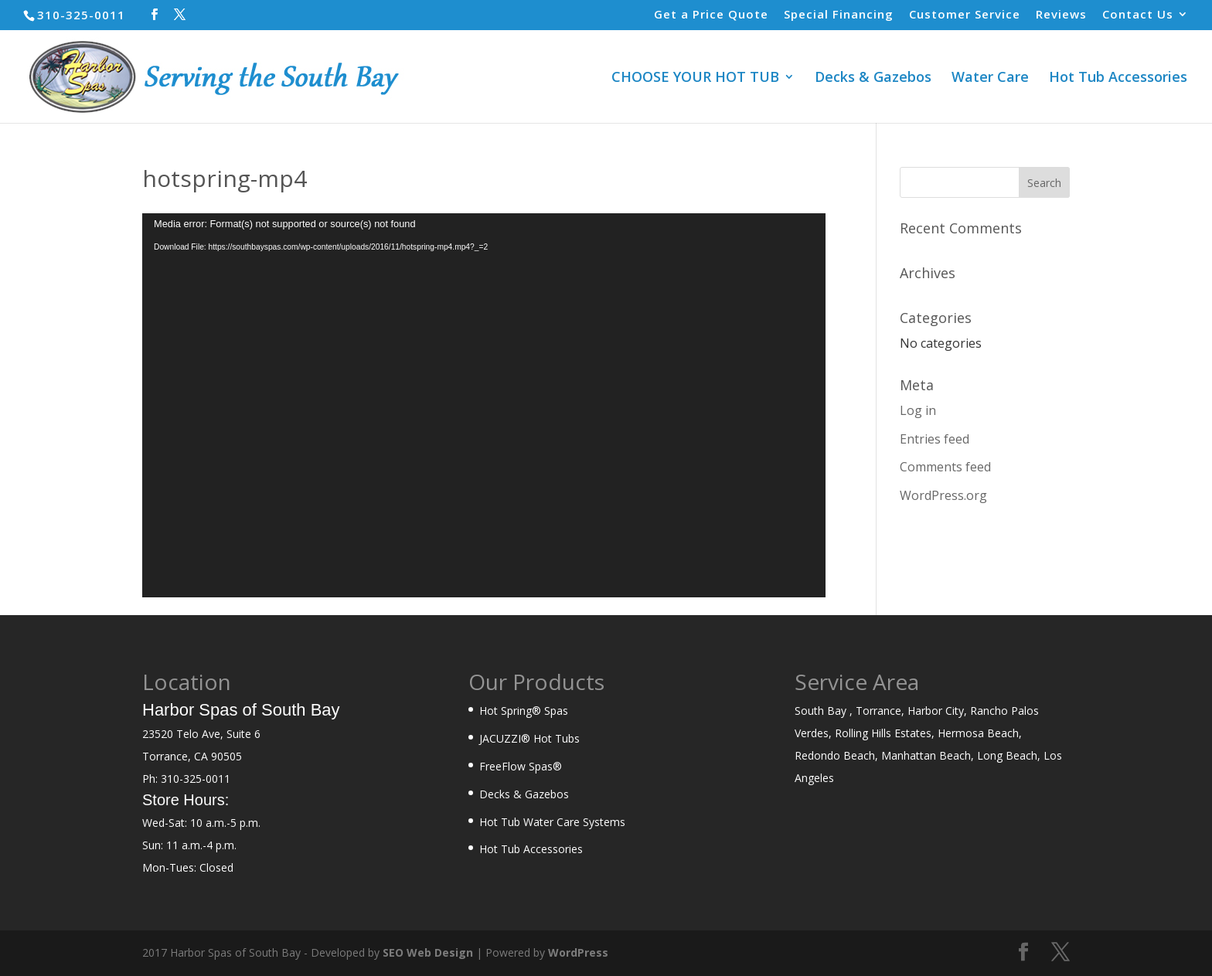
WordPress (578, 952)
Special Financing (839, 15)
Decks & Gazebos (873, 78)
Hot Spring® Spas (523, 710)
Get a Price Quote (711, 15)
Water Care (990, 78)
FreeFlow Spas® (520, 766)
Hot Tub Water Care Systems (552, 821)
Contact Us (1137, 15)
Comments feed (945, 466)
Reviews (1061, 15)
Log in (918, 410)
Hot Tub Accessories (1118, 78)
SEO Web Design (428, 952)
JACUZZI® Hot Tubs (529, 738)
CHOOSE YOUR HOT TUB (695, 78)
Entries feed (934, 438)
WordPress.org (943, 495)
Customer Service (964, 15)
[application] (484, 405)
